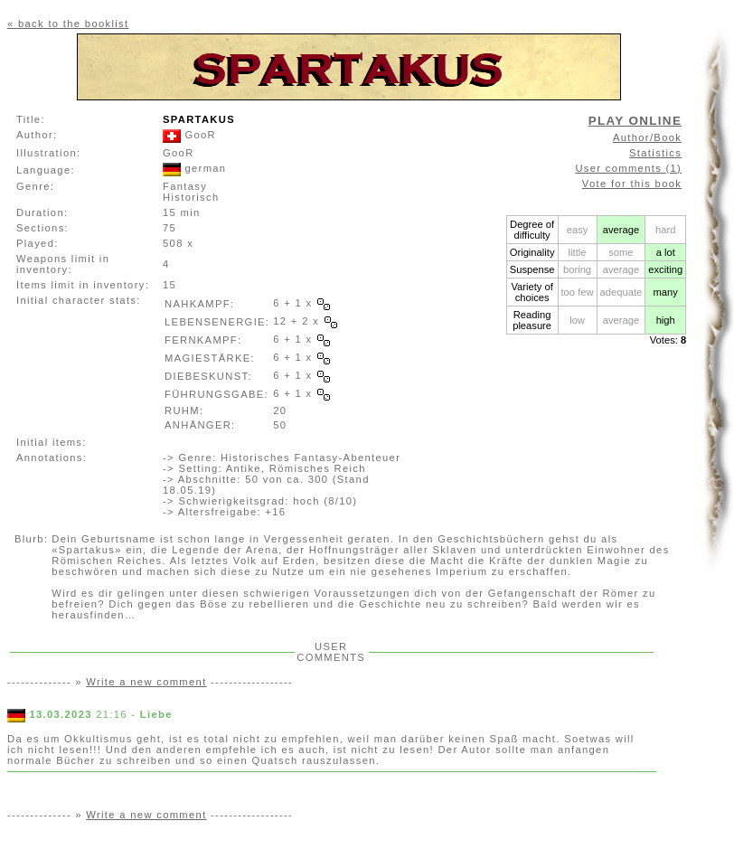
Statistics (655, 152)
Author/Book (647, 137)
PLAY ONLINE (635, 120)
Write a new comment (146, 681)
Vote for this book (632, 183)
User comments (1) (628, 168)
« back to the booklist (67, 23)
